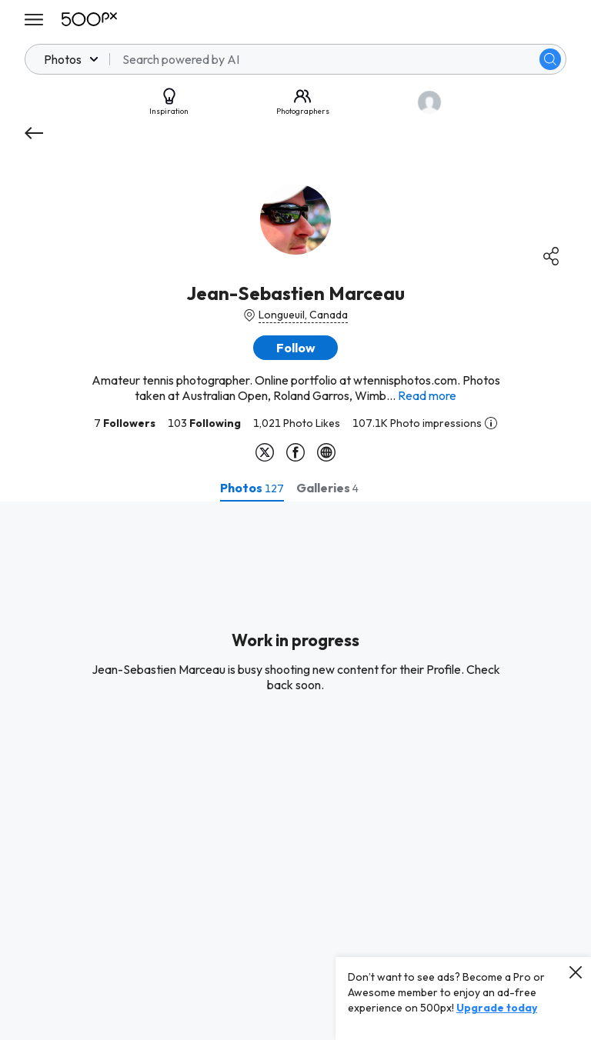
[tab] (252, 488)
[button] (295, 347)
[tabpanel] (295, 771)
